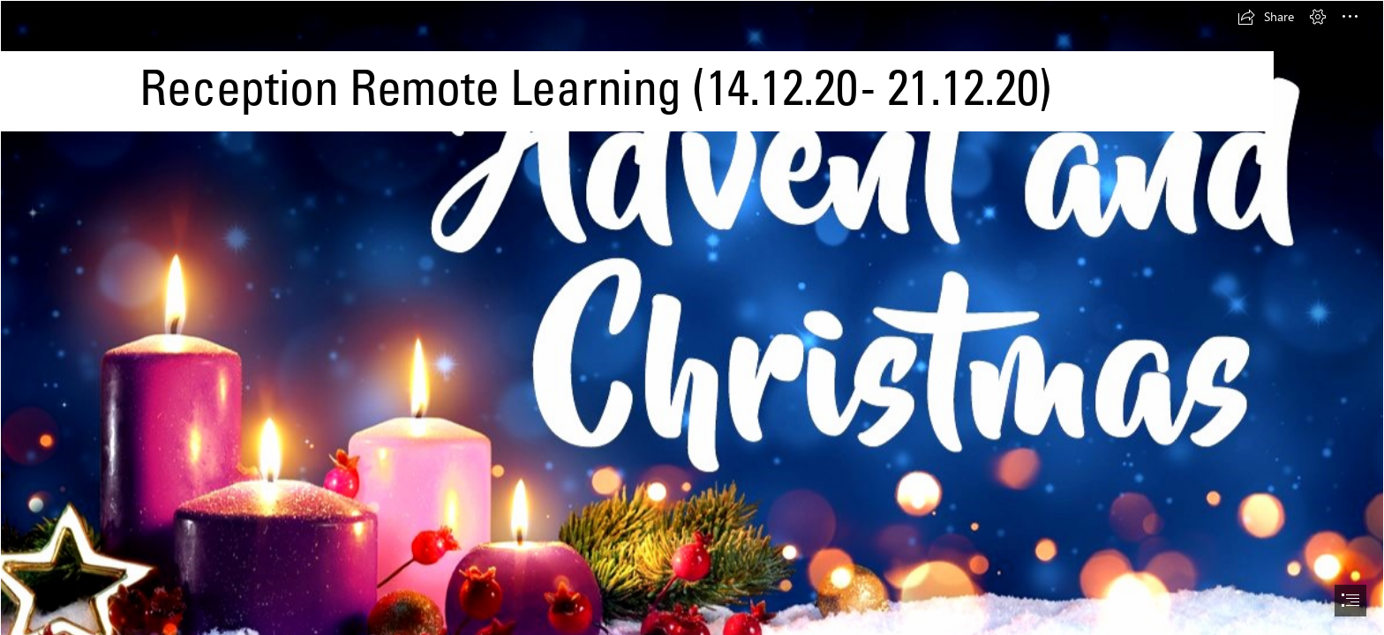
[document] (692, 317)
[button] (1265, 17)
